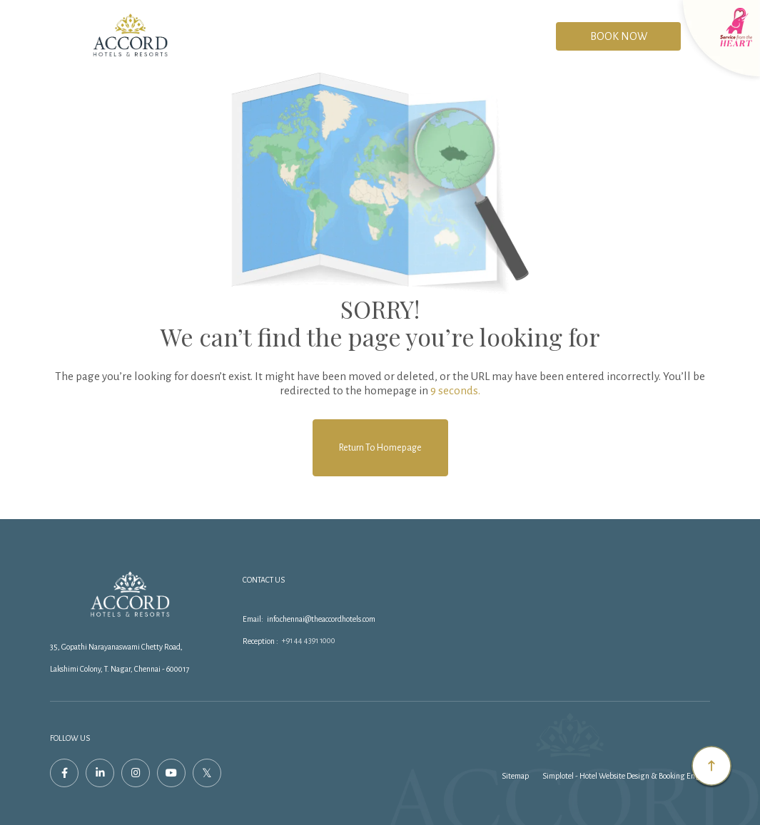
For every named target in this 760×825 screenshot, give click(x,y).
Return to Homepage (380, 448)
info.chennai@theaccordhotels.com (321, 619)
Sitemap (515, 776)
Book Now (618, 36)
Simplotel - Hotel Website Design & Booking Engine (626, 776)
